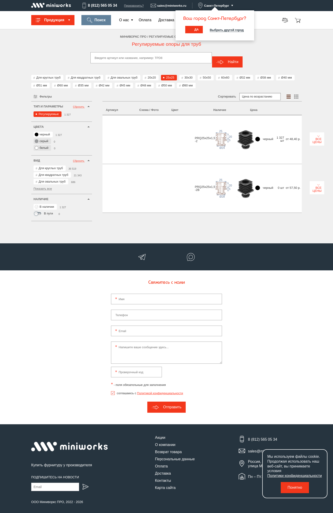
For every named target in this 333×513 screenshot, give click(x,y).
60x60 (225, 73)
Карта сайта (165, 484)
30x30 (188, 73)
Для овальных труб (124, 73)
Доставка (166, 20)
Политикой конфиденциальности (160, 389)
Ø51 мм (41, 81)
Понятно (295, 487)
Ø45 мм (125, 81)
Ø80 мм (187, 81)
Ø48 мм (145, 81)
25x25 (170, 73)
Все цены (285, 123)
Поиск (96, 20)
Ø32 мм (245, 73)
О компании (165, 441)
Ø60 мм (62, 81)
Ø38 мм (265, 73)
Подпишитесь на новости (55, 472)
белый (41, 144)
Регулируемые (49, 110)
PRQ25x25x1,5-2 (116, 123)
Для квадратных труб (85, 73)
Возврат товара (168, 448)
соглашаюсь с (150, 389)
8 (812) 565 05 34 (99, 6)
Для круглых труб (48, 73)
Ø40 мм (286, 73)
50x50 (207, 73)
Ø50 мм (166, 81)
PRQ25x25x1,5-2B (116, 148)
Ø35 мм (83, 81)
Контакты (163, 476)
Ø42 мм (104, 81)
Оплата (145, 20)
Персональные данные (175, 455)
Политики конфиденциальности (294, 476)
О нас (124, 20)
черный (42, 130)
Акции (160, 433)
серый (41, 137)
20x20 (152, 73)
